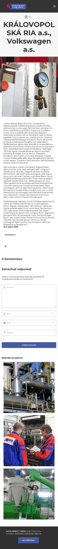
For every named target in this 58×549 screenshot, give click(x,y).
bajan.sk (38, 534)
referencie (10, 235)
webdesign (29, 534)
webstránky (19, 534)
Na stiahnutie (28, 540)
